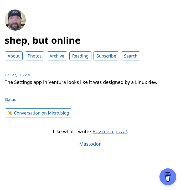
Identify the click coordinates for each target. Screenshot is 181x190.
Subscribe (106, 56)
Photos (35, 56)
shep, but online (43, 40)
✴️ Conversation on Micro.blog (38, 113)
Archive (57, 56)
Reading (80, 56)
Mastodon (90, 144)
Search (130, 56)
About (14, 56)
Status (10, 99)
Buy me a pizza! (109, 131)
